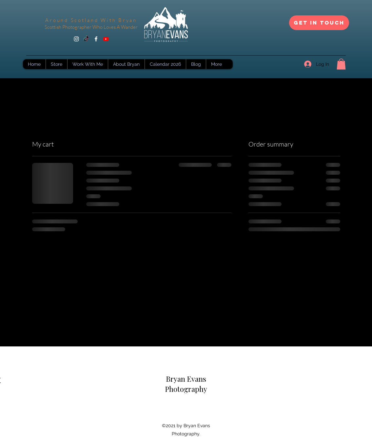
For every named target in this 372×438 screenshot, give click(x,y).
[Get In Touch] (319, 22)
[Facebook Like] (186, 412)
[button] (341, 64)
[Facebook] (96, 39)
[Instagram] (76, 39)
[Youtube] (106, 39)
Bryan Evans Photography (186, 384)
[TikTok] (86, 39)
